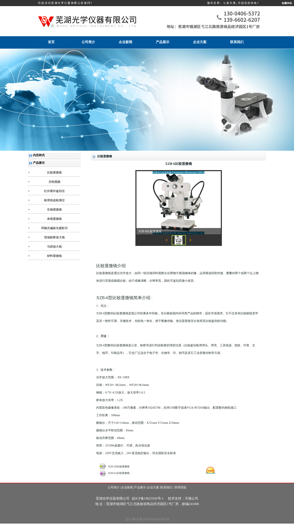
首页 (51, 42)
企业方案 (199, 42)
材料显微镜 (54, 255)
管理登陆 (180, 487)
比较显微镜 (54, 172)
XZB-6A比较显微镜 (118, 473)
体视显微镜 (54, 218)
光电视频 (54, 181)
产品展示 (162, 42)
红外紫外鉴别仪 (54, 191)
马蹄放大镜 (54, 246)
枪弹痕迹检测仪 (54, 200)
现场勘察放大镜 (54, 237)
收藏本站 (287, 3)
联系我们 (237, 42)
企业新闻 (125, 42)
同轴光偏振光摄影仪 (54, 228)
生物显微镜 (54, 209)
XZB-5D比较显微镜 (118, 466)
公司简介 (88, 42)
